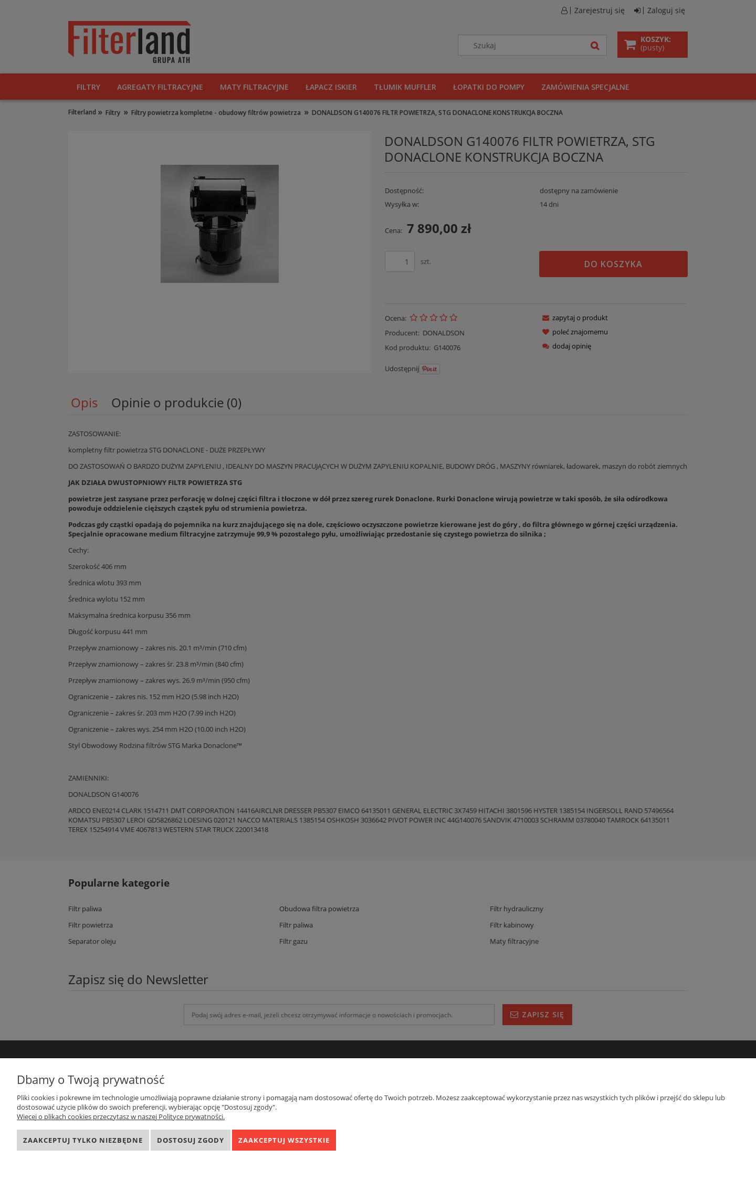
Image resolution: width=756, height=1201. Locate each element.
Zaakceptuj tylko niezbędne (83, 1140)
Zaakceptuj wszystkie (284, 1140)
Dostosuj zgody (190, 1140)
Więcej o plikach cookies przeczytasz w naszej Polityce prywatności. (121, 1116)
